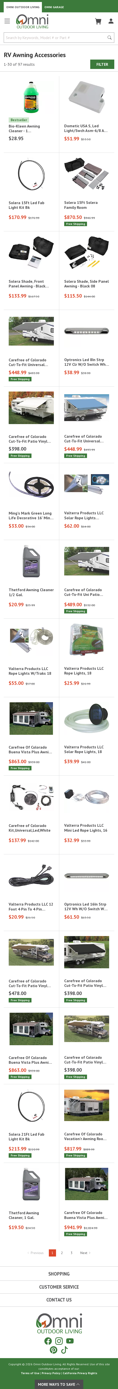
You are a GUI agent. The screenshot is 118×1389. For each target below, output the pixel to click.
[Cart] (98, 21)
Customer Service (59, 1287)
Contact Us (59, 1300)
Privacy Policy (51, 1373)
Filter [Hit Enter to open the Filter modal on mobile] (102, 64)
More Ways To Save (59, 1384)
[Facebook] (48, 1341)
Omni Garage (54, 7)
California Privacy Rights (80, 1373)
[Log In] (111, 21)
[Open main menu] (7, 23)
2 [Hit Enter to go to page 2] (62, 1253)
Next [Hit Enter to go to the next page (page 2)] (85, 1253)
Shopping (59, 1274)
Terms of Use (30, 1373)
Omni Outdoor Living (22, 7)
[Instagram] (59, 1341)
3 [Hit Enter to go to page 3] (72, 1253)
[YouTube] (70, 1341)
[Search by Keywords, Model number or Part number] (56, 38)
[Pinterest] (53, 1350)
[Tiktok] (64, 1350)
